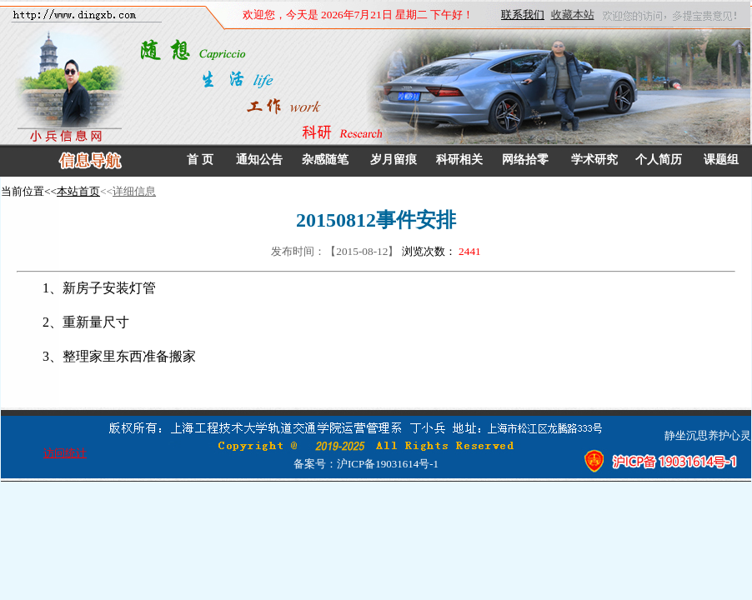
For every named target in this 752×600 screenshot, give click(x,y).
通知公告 (259, 159)
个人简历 (658, 159)
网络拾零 (525, 159)
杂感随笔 (325, 159)
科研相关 (459, 159)
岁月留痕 (393, 159)
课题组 (721, 159)
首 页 (200, 159)
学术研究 (594, 159)
